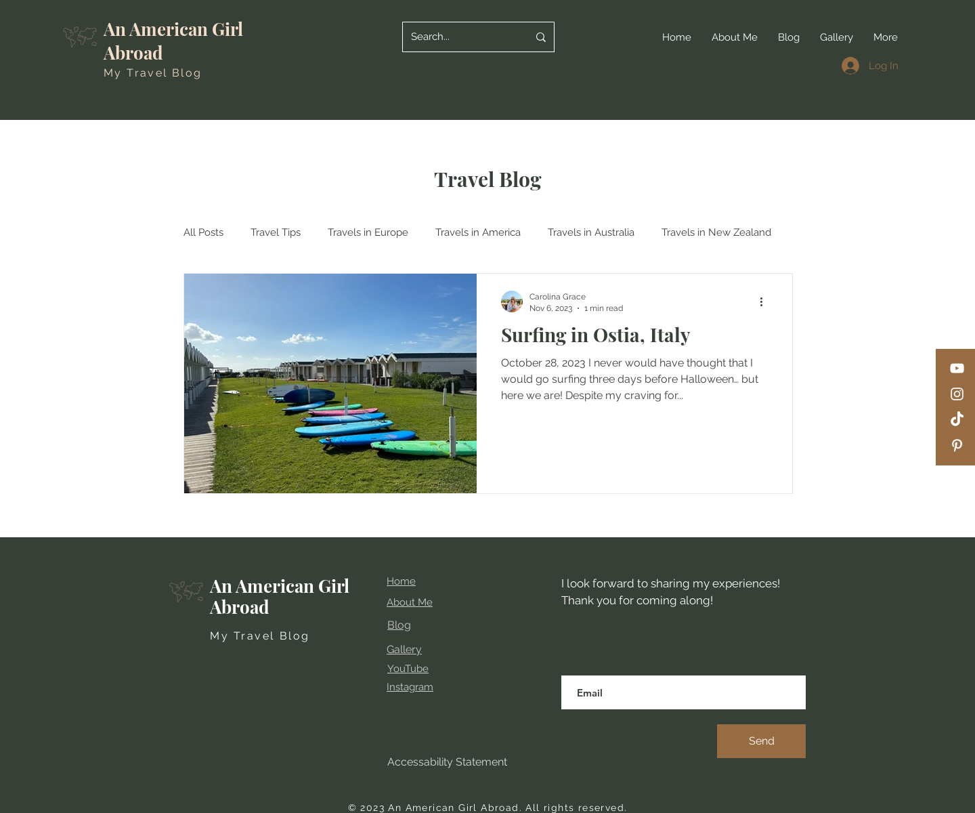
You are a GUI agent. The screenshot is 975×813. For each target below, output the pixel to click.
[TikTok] (957, 419)
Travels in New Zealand (716, 232)
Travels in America (478, 232)
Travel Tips (276, 232)
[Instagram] (957, 393)
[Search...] (459, 36)
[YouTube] (957, 368)
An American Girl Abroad (279, 596)
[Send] (761, 741)
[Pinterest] (957, 445)
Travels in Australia (591, 232)
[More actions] (766, 301)
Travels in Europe (368, 232)
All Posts (203, 232)
